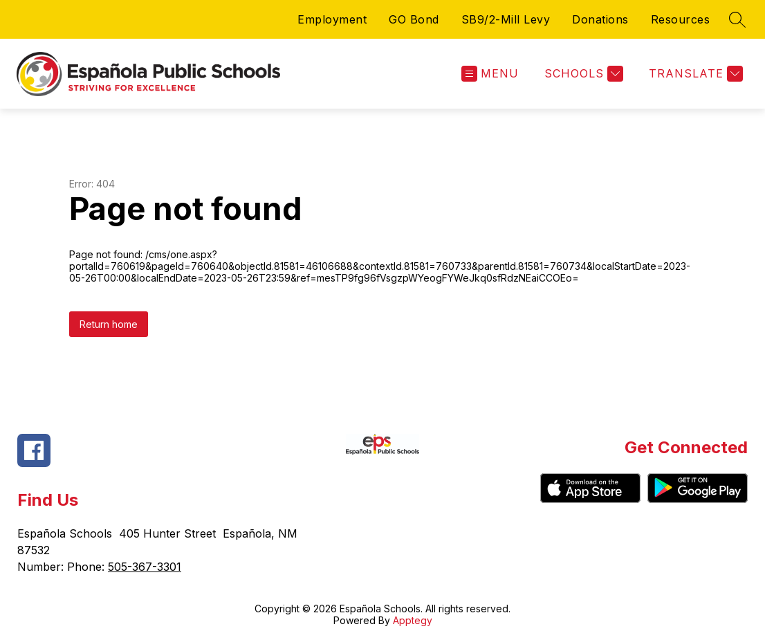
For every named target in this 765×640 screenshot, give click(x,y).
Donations (600, 19)
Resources (680, 19)
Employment (332, 19)
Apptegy (412, 620)
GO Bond (414, 19)
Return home (109, 324)
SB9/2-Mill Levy (506, 19)
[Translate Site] (694, 73)
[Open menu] (490, 73)
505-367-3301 (144, 567)
